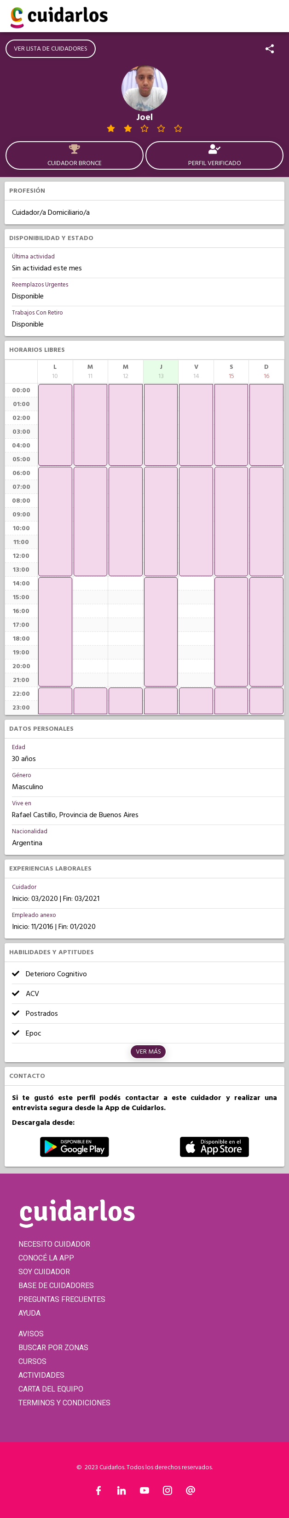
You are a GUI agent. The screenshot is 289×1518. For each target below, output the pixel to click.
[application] (55, 425)
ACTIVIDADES (41, 1375)
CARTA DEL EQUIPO (50, 1389)
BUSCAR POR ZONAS (53, 1347)
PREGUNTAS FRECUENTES (61, 1299)
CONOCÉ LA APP (46, 1258)
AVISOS (31, 1333)
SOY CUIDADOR (44, 1271)
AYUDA (29, 1313)
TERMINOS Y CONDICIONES (64, 1402)
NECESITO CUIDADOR (54, 1244)
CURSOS (32, 1361)
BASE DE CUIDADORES (56, 1285)
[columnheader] (55, 371)
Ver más (148, 1051)
